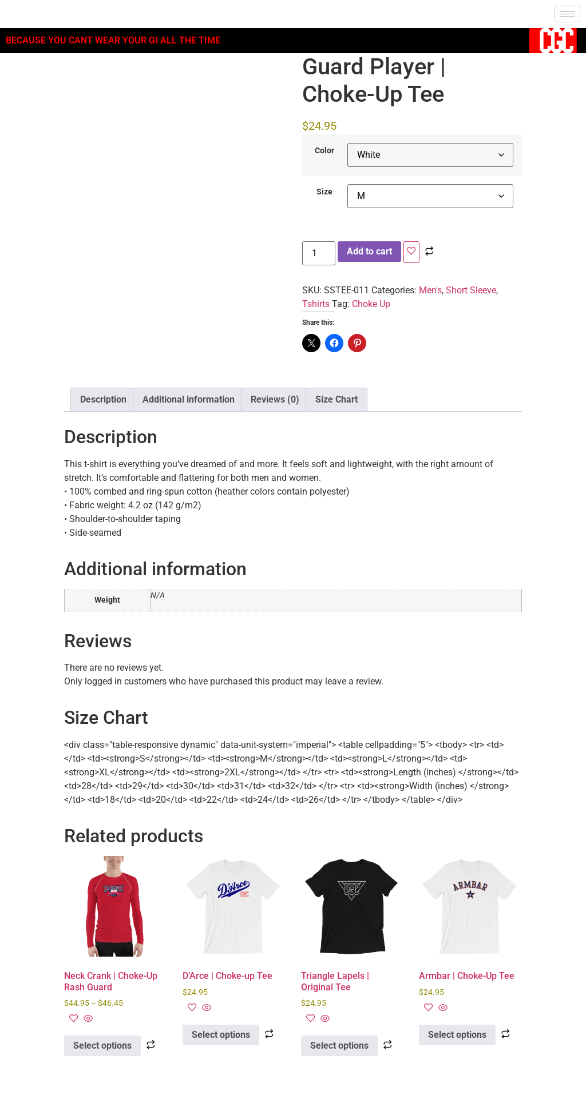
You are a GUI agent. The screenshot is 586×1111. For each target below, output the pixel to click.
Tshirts (316, 303)
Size (324, 192)
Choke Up (371, 303)
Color (324, 151)
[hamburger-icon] (567, 14)
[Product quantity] (318, 253)
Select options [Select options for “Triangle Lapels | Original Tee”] (339, 1045)
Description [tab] (103, 399)
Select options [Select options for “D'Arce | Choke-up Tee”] (221, 1034)
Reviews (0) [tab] (275, 399)
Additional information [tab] (188, 399)
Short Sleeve (471, 290)
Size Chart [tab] (336, 399)
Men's (430, 290)
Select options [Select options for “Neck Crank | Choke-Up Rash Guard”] (102, 1045)
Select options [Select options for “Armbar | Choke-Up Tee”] (457, 1034)
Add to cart (369, 251)
